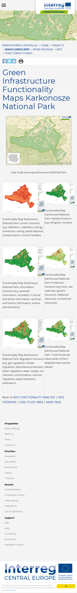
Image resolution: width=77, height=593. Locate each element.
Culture (8, 472)
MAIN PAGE (53, 402)
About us (9, 433)
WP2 (59, 49)
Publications (11, 505)
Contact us (10, 444)
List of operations (13, 511)
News (7, 439)
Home (45, 45)
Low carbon (11, 461)
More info (13, 590)
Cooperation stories (15, 494)
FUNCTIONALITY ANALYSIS (37, 397)
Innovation (10, 456)
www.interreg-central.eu (20, 45)
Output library (11, 500)
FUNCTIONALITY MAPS (19, 53)
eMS (7, 522)
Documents (10, 539)
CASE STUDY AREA (31, 402)
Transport (10, 478)
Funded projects (13, 489)
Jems (7, 528)
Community (10, 533)
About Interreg (12, 428)
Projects (58, 45)
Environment (11, 467)
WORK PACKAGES (43, 49)
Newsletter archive (14, 544)
